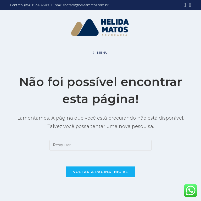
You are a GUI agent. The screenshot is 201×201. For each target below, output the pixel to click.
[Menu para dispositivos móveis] (100, 52)
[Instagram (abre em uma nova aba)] (189, 5)
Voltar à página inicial (100, 172)
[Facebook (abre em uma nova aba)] (184, 5)
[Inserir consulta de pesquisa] (100, 145)
